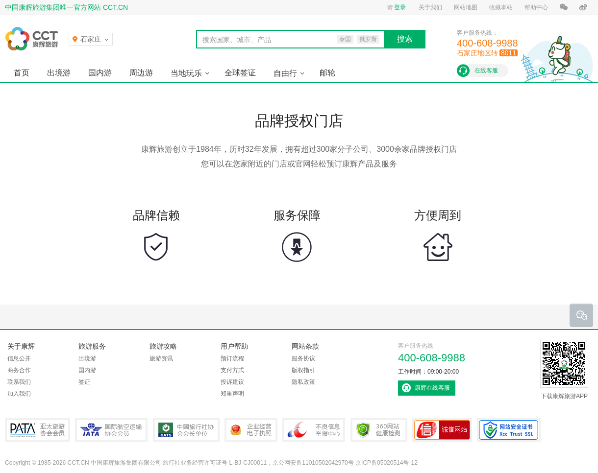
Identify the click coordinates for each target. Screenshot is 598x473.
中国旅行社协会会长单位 (186, 430)
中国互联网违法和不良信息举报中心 (313, 430)
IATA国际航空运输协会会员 (111, 430)
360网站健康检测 (378, 430)
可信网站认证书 (442, 430)
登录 (400, 7)
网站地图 (465, 7)
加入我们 (19, 393)
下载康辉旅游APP (564, 370)
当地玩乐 (186, 73)
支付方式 (232, 370)
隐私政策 (303, 381)
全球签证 (240, 73)
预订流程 (232, 358)
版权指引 (303, 370)
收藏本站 (501, 7)
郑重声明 (232, 393)
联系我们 (19, 381)
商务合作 (19, 370)
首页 (21, 73)
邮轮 (327, 73)
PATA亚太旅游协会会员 (37, 430)
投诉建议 (232, 381)
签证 (84, 381)
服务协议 (303, 358)
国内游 (100, 73)
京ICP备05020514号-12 (386, 462)
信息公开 (19, 358)
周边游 (141, 73)
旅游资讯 (161, 358)
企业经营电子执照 (250, 430)
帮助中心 (536, 7)
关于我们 (430, 7)
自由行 (285, 73)
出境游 (59, 73)
